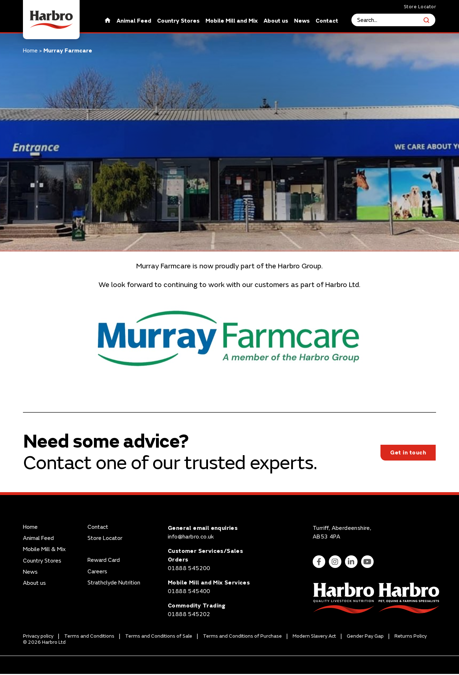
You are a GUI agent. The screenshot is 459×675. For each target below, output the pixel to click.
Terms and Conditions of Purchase (242, 637)
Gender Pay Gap (365, 637)
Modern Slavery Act (314, 637)
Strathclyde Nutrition (113, 584)
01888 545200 (189, 569)
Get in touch (408, 453)
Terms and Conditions (89, 637)
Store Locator (420, 7)
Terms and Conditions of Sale (158, 637)
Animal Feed (134, 20)
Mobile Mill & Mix (44, 550)
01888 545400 (189, 592)
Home (30, 50)
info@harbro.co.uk (191, 537)
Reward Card (103, 561)
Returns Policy (410, 637)
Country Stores (178, 20)
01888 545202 (189, 615)
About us (276, 20)
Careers (97, 572)
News (302, 20)
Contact (327, 20)
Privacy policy (38, 637)
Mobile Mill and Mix (232, 20)
